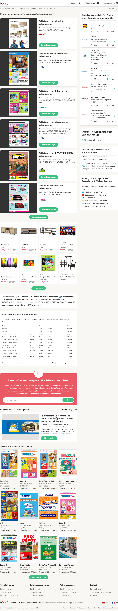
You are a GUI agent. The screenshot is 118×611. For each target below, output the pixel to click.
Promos (20, 8)
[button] (38, 33)
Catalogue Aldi (65, 595)
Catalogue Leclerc (36, 592)
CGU (99, 608)
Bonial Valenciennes (7, 8)
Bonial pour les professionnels (100, 592)
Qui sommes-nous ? (7, 589)
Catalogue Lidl (35, 589)
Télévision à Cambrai (91, 140)
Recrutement (95, 595)
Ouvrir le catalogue (48, 45)
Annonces (113, 8)
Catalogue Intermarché (68, 592)
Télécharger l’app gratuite (9, 595)
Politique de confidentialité (86, 608)
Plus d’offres (39, 288)
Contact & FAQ (95, 589)
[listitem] (9, 237)
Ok (68, 400)
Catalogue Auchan (66, 589)
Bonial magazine (6, 592)
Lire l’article (49, 438)
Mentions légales (69, 608)
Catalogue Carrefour (37, 595)
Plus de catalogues (38, 217)
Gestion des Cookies (110, 608)
